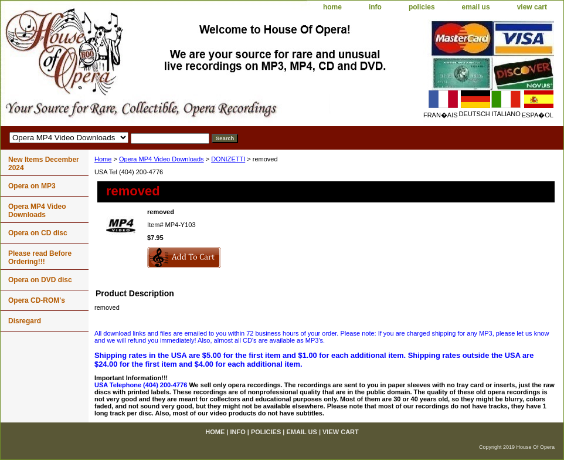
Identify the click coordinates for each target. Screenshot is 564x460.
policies (422, 7)
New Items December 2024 (43, 163)
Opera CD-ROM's (36, 300)
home (332, 7)
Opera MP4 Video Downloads (161, 159)
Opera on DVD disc (40, 280)
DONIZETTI (228, 159)
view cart (532, 7)
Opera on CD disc (37, 233)
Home (102, 159)
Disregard (24, 321)
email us (476, 7)
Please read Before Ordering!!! (40, 257)
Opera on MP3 (32, 186)
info (375, 7)
